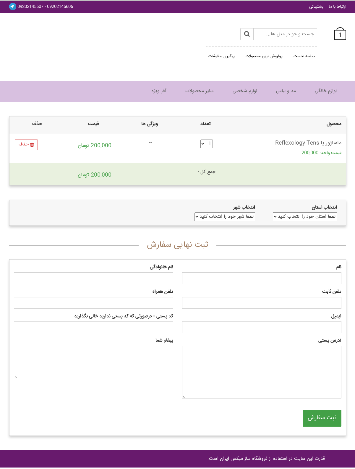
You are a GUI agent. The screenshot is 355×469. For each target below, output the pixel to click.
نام (338, 267)
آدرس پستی (329, 340)
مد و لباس (286, 91)
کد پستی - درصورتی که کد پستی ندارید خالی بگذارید (123, 316)
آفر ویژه (159, 91)
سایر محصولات (199, 91)
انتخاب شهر (244, 207)
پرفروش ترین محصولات (264, 56)
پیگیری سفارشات (221, 56)
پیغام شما (164, 340)
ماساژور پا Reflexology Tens (308, 143)
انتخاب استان (324, 207)
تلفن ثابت (331, 292)
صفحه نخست (304, 56)
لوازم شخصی (245, 91)
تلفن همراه (163, 292)
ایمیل (336, 316)
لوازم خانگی (326, 91)
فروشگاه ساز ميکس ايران (244, 458)
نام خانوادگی (161, 267)
